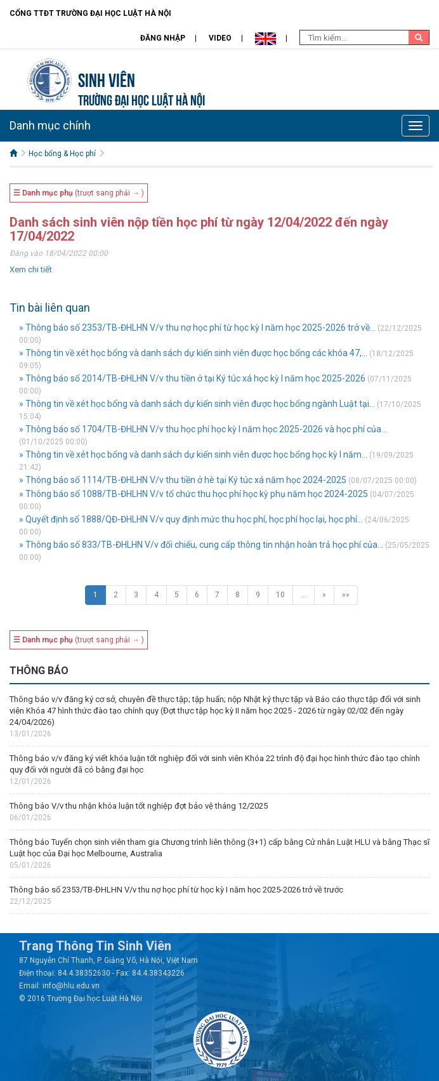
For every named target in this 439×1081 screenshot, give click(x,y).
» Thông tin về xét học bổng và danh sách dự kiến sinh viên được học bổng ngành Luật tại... (197, 404)
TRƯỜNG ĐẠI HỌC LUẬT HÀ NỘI (141, 99)
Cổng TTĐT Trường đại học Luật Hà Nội (90, 13)
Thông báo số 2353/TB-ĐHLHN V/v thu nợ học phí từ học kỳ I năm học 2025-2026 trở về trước (176, 889)
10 (280, 594)
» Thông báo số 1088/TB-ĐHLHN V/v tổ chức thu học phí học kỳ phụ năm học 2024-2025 (193, 494)
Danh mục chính (50, 125)
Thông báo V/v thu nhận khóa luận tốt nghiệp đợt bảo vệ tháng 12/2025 (139, 806)
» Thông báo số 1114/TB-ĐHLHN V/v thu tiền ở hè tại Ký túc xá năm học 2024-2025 (182, 480)
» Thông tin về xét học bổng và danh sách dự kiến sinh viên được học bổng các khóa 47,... (193, 353)
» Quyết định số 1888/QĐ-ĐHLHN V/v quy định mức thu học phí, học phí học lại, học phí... (191, 519)
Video (220, 38)
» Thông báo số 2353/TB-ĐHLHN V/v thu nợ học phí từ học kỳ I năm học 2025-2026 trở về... (197, 327)
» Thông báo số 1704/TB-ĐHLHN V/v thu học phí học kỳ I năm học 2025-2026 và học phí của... (203, 429)
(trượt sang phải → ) (78, 193)
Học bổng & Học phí (62, 153)
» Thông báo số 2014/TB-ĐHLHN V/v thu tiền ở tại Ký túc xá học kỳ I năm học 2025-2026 (192, 378)
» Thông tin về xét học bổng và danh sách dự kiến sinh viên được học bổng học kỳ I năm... (193, 454)
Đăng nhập (162, 38)
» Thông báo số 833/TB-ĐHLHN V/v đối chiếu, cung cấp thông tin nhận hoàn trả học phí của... (201, 545)
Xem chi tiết (31, 269)
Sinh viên (106, 78)
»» (346, 594)
